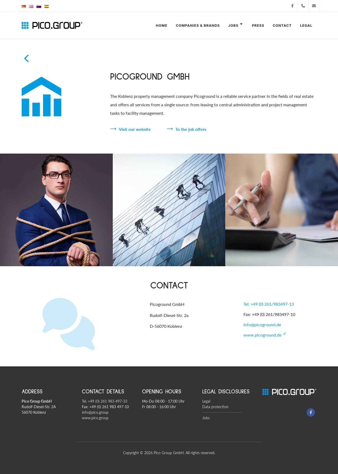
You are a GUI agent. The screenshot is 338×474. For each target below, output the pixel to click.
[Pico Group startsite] (52, 25)
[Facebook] (311, 412)
